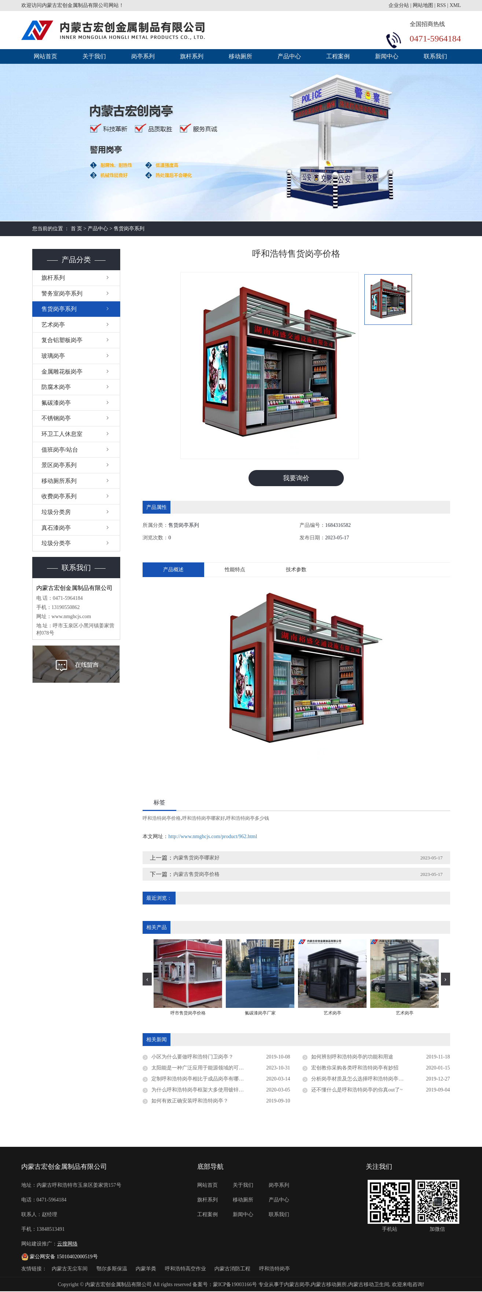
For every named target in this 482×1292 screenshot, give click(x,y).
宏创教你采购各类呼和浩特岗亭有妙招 (354, 1068)
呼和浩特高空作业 (186, 1269)
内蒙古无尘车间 (70, 1269)
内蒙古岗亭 (297, 1285)
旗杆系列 (191, 56)
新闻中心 (386, 56)
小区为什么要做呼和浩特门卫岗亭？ (192, 1057)
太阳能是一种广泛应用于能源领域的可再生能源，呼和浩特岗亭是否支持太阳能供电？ (220, 1068)
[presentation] (147, 979)
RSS (441, 5)
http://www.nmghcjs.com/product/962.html (212, 837)
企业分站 (399, 5)
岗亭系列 (143, 56)
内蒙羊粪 (147, 1269)
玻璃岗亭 (53, 356)
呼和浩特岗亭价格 (162, 818)
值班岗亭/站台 (59, 450)
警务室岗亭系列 (61, 293)
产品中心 (289, 56)
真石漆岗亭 (56, 528)
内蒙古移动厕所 (329, 1285)
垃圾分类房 (56, 512)
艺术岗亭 (53, 325)
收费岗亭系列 (59, 496)
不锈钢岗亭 (56, 418)
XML (455, 5)
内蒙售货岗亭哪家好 (196, 858)
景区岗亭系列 (59, 465)
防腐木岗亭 (56, 387)
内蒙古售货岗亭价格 (196, 874)
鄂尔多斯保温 (112, 1269)
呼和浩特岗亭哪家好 (203, 818)
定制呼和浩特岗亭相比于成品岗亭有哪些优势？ (205, 1079)
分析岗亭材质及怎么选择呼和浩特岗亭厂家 (360, 1079)
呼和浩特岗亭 (274, 1269)
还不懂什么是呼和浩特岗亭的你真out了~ (356, 1090)
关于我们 (94, 56)
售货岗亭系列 (129, 228)
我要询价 (296, 478)
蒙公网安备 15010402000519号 (59, 1256)
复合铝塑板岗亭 (61, 340)
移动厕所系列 (59, 481)
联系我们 (435, 56)
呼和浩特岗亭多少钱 (247, 818)
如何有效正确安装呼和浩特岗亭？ (189, 1101)
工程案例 (338, 56)
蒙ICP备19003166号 (235, 1285)
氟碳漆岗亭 (56, 403)
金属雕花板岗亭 (61, 371)
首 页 (76, 228)
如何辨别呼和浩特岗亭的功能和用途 (352, 1057)
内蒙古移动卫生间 (368, 1285)
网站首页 (45, 56)
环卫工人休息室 (61, 434)
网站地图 (423, 5)
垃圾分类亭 (56, 543)
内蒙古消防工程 (233, 1269)
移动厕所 (240, 56)
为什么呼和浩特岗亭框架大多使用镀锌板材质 (202, 1090)
